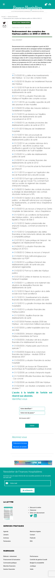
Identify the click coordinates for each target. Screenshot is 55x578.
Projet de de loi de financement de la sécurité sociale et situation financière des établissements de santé (32, 90)
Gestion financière (13, 16)
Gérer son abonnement (37, 513)
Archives (6, 538)
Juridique (33, 566)
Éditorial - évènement (10, 556)
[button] (32, 426)
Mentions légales (35, 531)
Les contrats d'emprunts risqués (37, 373)
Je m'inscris (27, 490)
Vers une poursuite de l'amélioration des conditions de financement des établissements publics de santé (31, 137)
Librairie (5, 535)
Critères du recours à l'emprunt (37, 253)
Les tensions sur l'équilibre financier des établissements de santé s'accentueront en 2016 (29, 117)
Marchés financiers (9, 566)
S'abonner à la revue (20, 443)
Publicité (32, 538)
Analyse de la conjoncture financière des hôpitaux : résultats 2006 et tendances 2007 (28, 354)
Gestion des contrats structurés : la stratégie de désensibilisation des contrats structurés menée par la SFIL (31, 192)
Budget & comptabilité (37, 563)
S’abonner (33, 510)
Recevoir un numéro (20, 447)
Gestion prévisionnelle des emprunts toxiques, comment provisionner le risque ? (29, 226)
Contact (32, 535)
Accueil (3, 16)
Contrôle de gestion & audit (38, 559)
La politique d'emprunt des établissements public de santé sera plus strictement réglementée (29, 264)
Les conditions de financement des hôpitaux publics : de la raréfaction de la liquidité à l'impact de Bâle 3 (30, 217)
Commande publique (10, 563)
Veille (31, 569)
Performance (34, 556)
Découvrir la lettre (35, 507)
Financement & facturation (11, 559)
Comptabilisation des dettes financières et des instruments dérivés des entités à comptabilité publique (31, 234)
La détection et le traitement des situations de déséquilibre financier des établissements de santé (31, 285)
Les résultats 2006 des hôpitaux (37, 383)
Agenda (5, 531)
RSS (31, 541)
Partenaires (7, 541)
